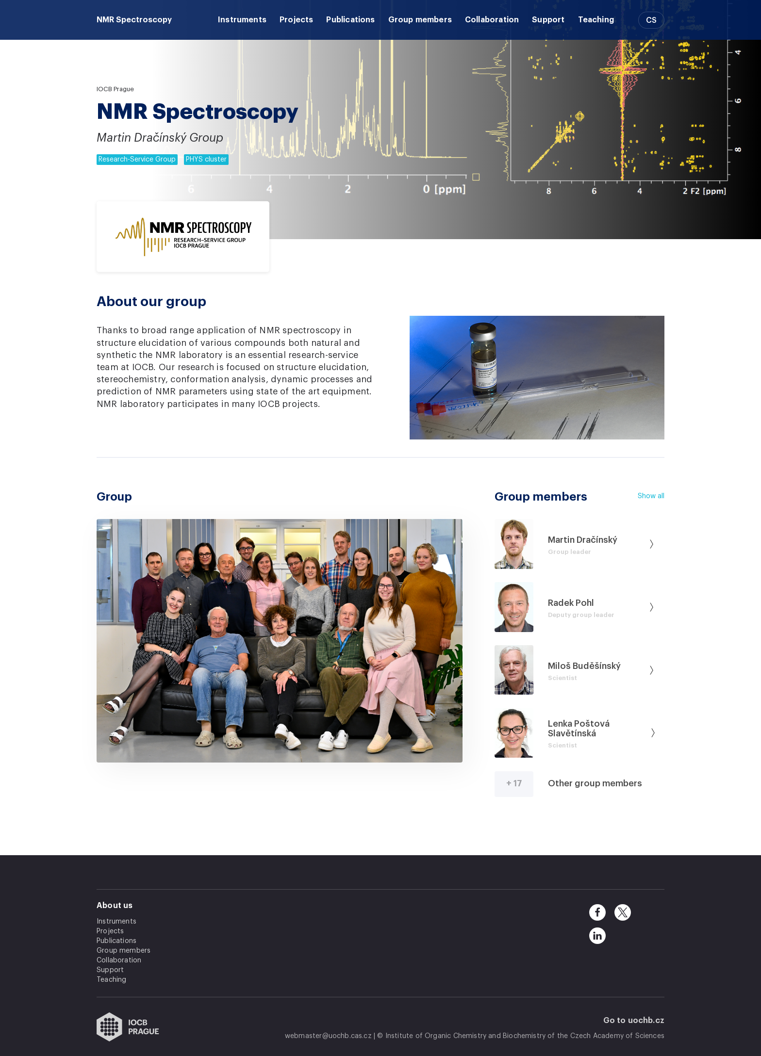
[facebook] (597, 912)
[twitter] (622, 912)
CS (651, 20)
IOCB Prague (115, 89)
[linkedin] (597, 935)
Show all (651, 496)
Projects (296, 20)
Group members (420, 20)
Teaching (596, 20)
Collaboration (492, 20)
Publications (350, 20)
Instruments (242, 20)
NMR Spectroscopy (134, 20)
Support (548, 20)
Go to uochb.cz (634, 1020)
